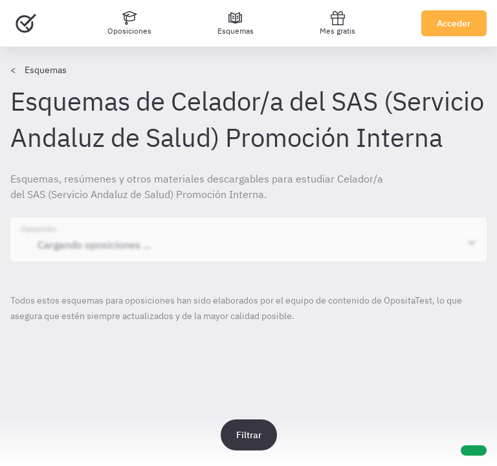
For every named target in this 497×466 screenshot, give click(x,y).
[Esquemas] (235, 23)
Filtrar (248, 435)
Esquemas (46, 70)
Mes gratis (337, 23)
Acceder (454, 23)
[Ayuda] (474, 450)
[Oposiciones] (129, 23)
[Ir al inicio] (25, 23)
